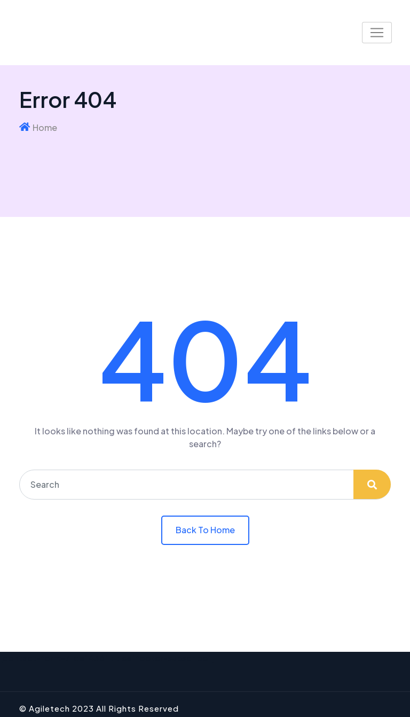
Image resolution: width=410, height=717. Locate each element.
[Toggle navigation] (377, 32)
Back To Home (205, 529)
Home (45, 127)
